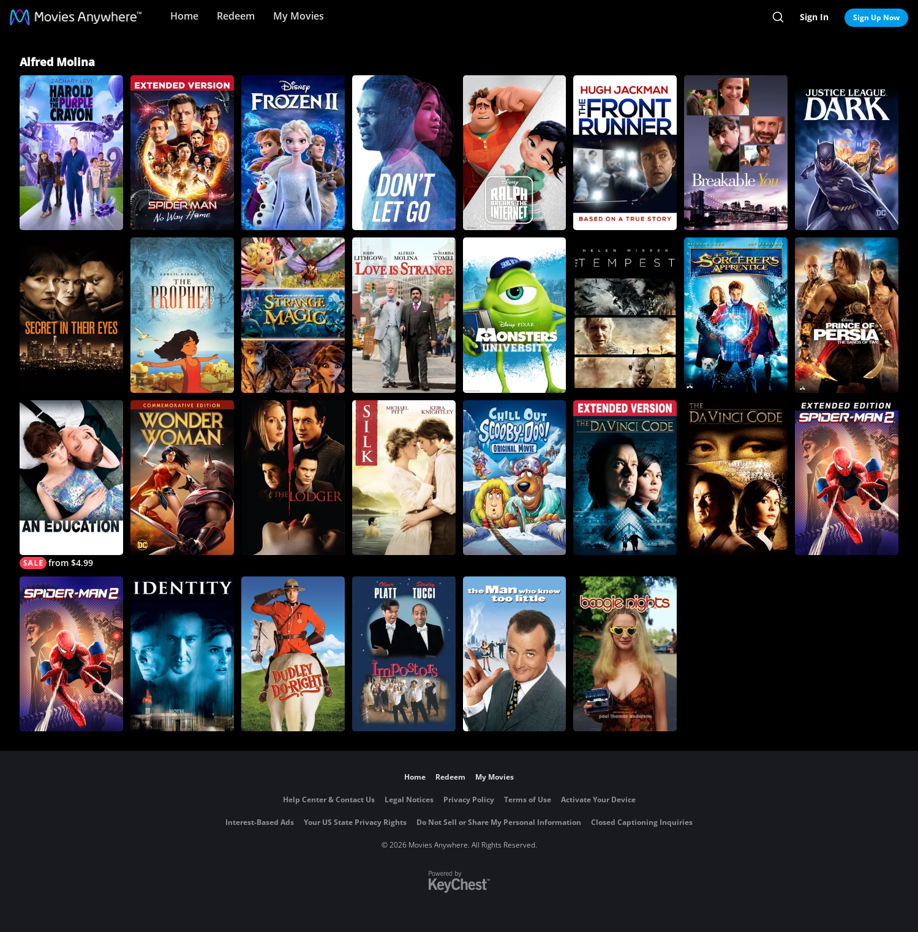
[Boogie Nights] (625, 653)
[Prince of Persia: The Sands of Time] (846, 314)
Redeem (236, 16)
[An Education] (71, 484)
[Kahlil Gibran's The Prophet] (182, 314)
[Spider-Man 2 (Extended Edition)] (846, 477)
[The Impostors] (404, 653)
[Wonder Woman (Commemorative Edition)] (182, 477)
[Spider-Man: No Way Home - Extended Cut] (182, 152)
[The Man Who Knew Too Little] (514, 653)
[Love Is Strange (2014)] (404, 314)
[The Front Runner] (625, 152)
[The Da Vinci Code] (625, 477)
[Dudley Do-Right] (293, 653)
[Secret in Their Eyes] (71, 314)
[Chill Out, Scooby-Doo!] (514, 477)
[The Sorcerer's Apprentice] (736, 314)
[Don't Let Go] (404, 152)
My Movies (298, 16)
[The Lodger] (293, 477)
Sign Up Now (876, 17)
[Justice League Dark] (846, 152)
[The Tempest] (625, 314)
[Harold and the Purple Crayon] (71, 152)
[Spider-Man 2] (71, 653)
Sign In (814, 17)
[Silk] (404, 477)
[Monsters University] (514, 314)
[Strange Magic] (293, 314)
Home (184, 16)
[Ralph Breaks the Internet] (514, 152)
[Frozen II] (293, 152)
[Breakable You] (736, 152)
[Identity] (182, 653)
